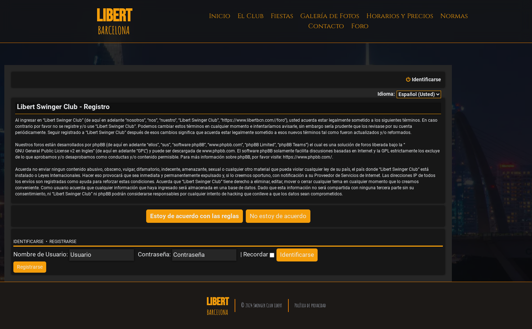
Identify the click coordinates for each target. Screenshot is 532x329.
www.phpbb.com (218, 150)
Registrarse (63, 241)
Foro (360, 26)
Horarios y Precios (399, 16)
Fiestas (282, 16)
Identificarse (28, 241)
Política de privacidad (310, 305)
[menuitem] (423, 80)
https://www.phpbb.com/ (307, 157)
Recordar (258, 254)
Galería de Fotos (329, 16)
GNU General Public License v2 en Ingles (54, 150)
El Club (250, 16)
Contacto (326, 26)
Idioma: (386, 94)
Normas (454, 16)
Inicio (219, 16)
